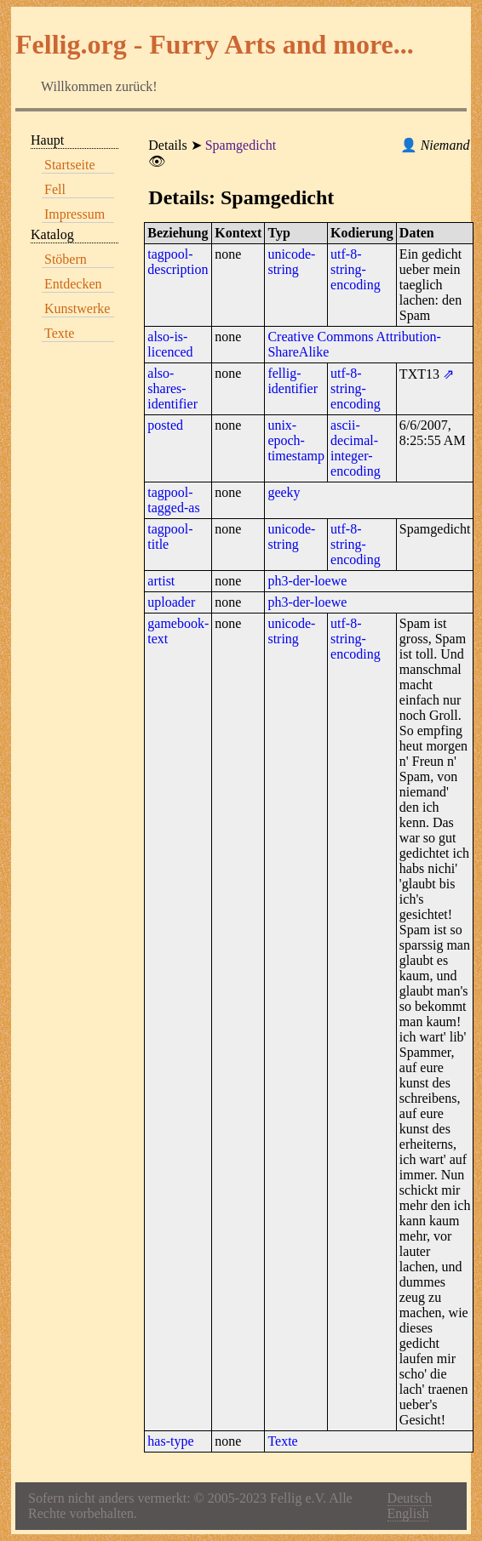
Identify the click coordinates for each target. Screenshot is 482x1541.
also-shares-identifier (172, 388)
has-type (170, 1441)
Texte (59, 333)
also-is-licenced (169, 344)
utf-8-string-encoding (355, 269)
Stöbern (65, 259)
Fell (55, 189)
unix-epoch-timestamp (295, 440)
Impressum (74, 214)
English (408, 1513)
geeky (283, 492)
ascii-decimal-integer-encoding (355, 448)
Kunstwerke (77, 308)
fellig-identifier (292, 381)
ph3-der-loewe (307, 581)
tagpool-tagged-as (173, 500)
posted (165, 425)
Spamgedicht (241, 145)
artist (161, 581)
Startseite (69, 164)
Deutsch (409, 1498)
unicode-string (291, 262)
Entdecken (73, 284)
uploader (171, 602)
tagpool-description (177, 262)
